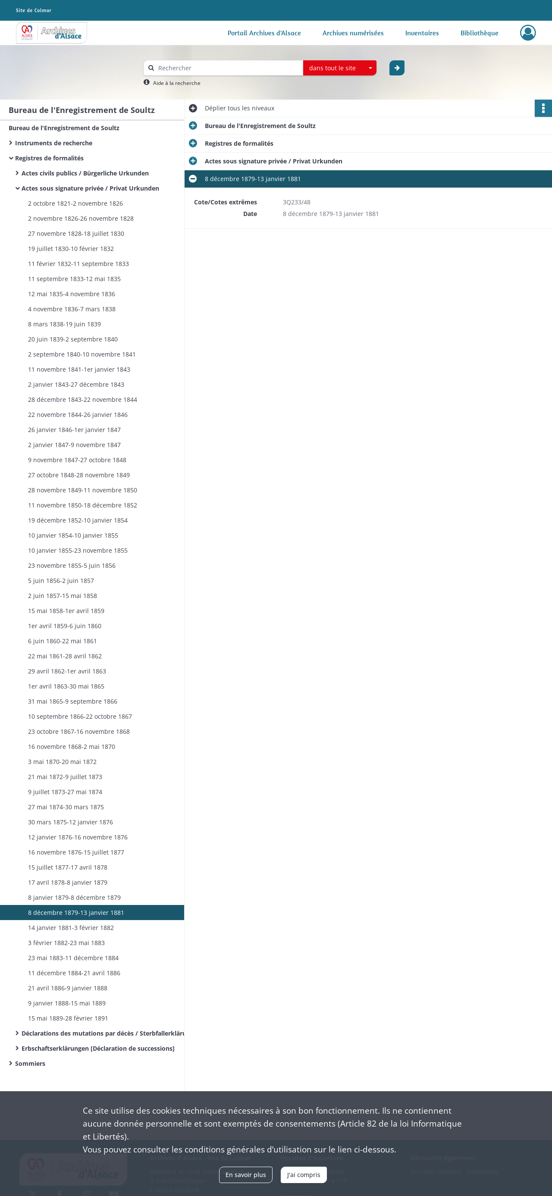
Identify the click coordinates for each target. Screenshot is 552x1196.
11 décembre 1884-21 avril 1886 (74, 973)
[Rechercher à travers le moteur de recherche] (227, 67)
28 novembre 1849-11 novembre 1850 (82, 490)
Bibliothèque (480, 32)
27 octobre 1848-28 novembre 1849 (79, 475)
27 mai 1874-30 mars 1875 (66, 807)
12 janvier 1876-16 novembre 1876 (78, 837)
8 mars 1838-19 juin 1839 (64, 324)
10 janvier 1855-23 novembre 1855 (78, 550)
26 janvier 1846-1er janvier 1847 (74, 430)
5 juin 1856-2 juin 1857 (61, 580)
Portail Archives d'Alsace (264, 32)
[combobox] (339, 68)
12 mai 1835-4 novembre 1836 (71, 294)
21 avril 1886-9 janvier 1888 (67, 988)
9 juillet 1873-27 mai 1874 (65, 792)
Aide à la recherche (177, 83)
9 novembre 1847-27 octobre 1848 (77, 460)
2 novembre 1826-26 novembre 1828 (81, 218)
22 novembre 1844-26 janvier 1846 (78, 414)
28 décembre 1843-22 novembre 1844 (82, 399)
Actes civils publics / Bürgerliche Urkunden (85, 173)
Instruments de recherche (53, 143)
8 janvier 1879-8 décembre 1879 (74, 897)
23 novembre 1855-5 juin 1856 (72, 565)
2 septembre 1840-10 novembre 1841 (82, 354)
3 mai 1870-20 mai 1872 (62, 762)
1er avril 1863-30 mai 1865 (66, 686)
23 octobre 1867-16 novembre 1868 (79, 731)
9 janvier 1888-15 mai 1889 (67, 1003)
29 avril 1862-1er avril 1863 (67, 671)
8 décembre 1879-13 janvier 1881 (76, 912)
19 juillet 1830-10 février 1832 (71, 248)
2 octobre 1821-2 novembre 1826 (75, 203)
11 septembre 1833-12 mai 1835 (74, 279)
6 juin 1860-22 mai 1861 (62, 641)
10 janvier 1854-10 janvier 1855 (73, 535)
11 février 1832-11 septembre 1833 (78, 264)
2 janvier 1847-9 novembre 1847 (74, 445)
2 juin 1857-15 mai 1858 (62, 596)
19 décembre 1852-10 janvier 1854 (78, 520)
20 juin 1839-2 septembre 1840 (73, 339)
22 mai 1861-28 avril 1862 (65, 656)
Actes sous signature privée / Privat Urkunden (90, 188)
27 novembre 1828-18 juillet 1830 (76, 233)
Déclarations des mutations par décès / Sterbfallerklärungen (108, 1033)
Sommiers (30, 1063)
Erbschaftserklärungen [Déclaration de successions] (98, 1048)
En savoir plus (246, 1175)
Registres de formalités (49, 158)
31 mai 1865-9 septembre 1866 (72, 701)
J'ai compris (303, 1175)
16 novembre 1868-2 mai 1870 (71, 746)
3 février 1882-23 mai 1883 (66, 943)
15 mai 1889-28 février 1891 (68, 1018)
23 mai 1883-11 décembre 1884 (73, 958)
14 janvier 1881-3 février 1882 (71, 928)
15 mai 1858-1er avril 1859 (66, 611)
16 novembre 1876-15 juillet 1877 (76, 852)
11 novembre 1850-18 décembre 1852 (82, 505)
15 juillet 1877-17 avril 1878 (67, 867)
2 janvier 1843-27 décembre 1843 (76, 384)
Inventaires (422, 32)
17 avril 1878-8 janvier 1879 (67, 882)
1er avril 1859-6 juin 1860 (64, 626)
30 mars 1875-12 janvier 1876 (70, 822)
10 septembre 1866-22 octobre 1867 (80, 716)
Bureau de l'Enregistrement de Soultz (64, 128)
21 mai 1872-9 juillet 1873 (65, 777)
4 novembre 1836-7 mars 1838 (72, 309)
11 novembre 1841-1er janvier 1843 (79, 369)
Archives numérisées (353, 32)
